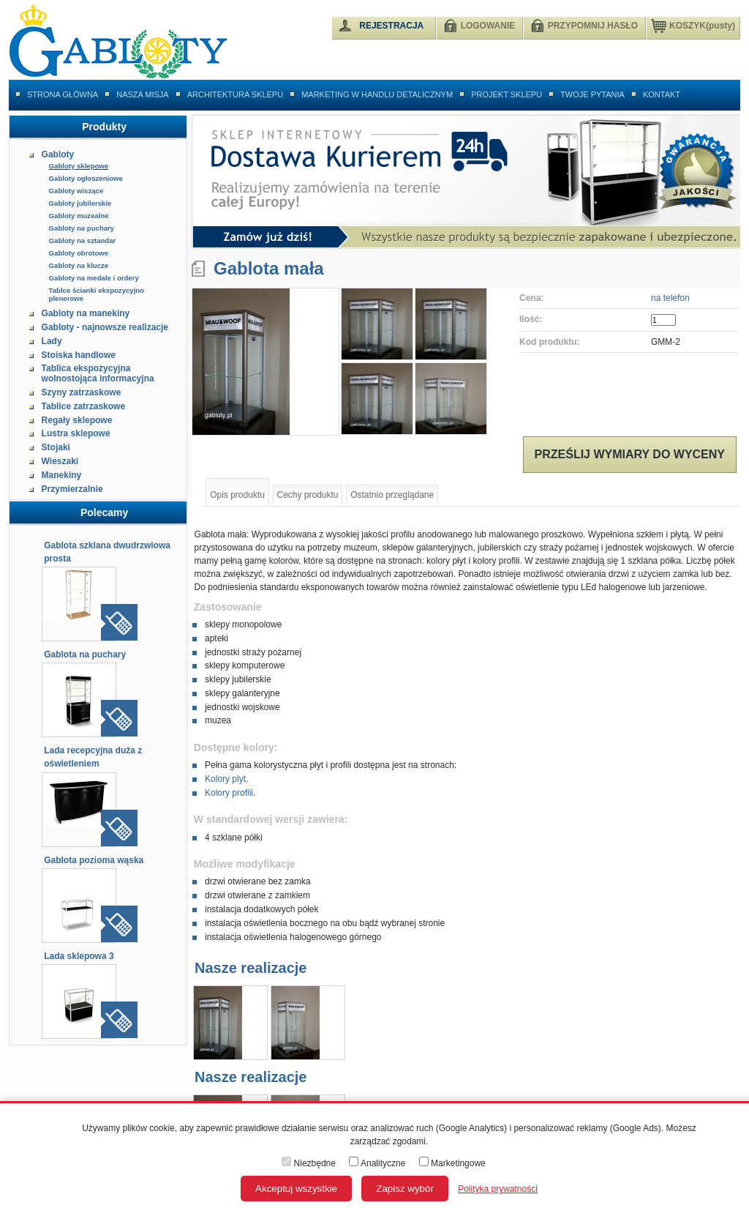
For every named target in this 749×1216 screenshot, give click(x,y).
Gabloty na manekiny (86, 313)
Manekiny (62, 475)
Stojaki (56, 447)
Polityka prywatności (498, 1189)
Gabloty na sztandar (82, 240)
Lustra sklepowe (76, 433)
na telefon (670, 298)
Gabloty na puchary (82, 228)
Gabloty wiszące (76, 191)
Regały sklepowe (77, 420)
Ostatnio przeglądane (392, 495)
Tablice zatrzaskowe (84, 406)
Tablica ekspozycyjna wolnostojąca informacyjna (98, 373)
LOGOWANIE (488, 25)
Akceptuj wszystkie (296, 1188)
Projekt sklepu (506, 94)
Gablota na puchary (85, 654)
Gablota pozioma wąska (93, 860)
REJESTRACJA (391, 25)
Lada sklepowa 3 (78, 956)
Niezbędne (309, 1163)
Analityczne (377, 1163)
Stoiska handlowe (79, 355)
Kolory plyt (225, 779)
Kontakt (661, 94)
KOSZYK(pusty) (693, 25)
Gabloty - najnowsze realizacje (105, 327)
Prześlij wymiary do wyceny (630, 454)
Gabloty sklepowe (79, 166)
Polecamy (104, 512)
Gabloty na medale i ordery (94, 278)
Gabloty (58, 154)
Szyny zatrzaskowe (81, 392)
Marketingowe (452, 1163)
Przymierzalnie (72, 489)
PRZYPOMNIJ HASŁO (593, 25)
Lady (52, 341)
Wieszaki (60, 461)
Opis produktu (237, 495)
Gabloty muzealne (79, 216)
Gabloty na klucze (79, 265)
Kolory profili (229, 793)
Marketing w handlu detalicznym (377, 94)
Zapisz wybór (405, 1188)
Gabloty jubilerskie (80, 203)
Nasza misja (142, 94)
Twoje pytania (592, 94)
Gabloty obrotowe (79, 253)
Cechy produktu (308, 495)
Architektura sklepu (235, 94)
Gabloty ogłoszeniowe (86, 178)
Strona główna (62, 94)
